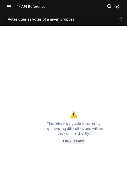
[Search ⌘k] (109, 6)
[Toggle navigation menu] (9, 6)
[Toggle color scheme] (118, 6)
